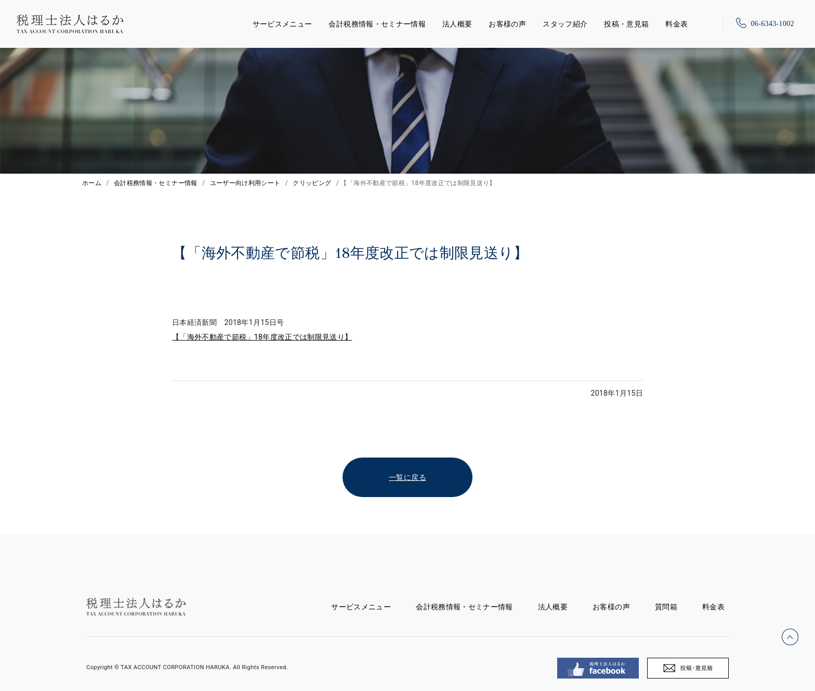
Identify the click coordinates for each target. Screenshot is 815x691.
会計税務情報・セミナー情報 (377, 24)
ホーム (91, 183)
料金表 (676, 24)
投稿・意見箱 (626, 24)
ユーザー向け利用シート (245, 183)
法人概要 (457, 24)
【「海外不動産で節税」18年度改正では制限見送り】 (262, 337)
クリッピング (312, 183)
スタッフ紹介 (565, 24)
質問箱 (666, 607)
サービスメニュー (282, 22)
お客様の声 (507, 24)
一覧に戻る (407, 477)
